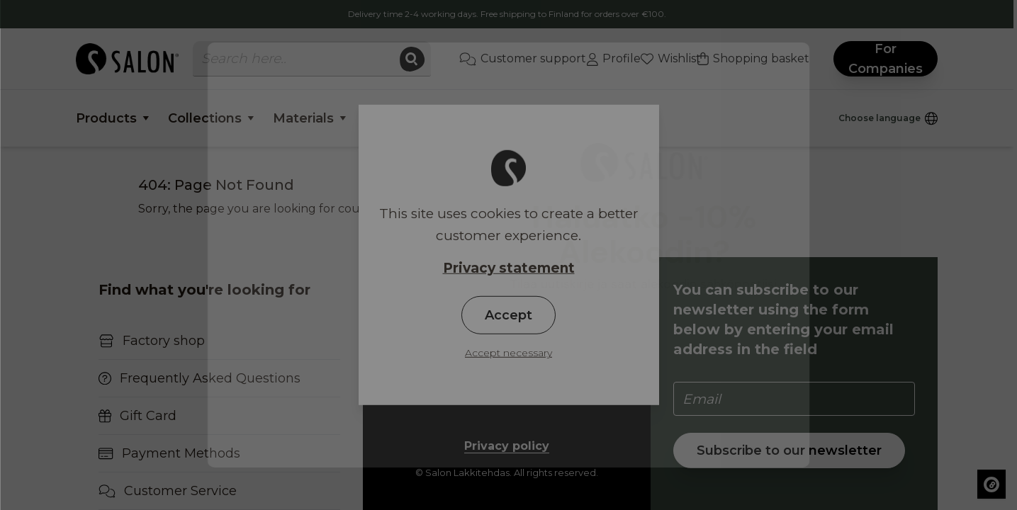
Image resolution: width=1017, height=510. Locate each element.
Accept (508, 315)
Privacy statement (509, 268)
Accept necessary (508, 352)
